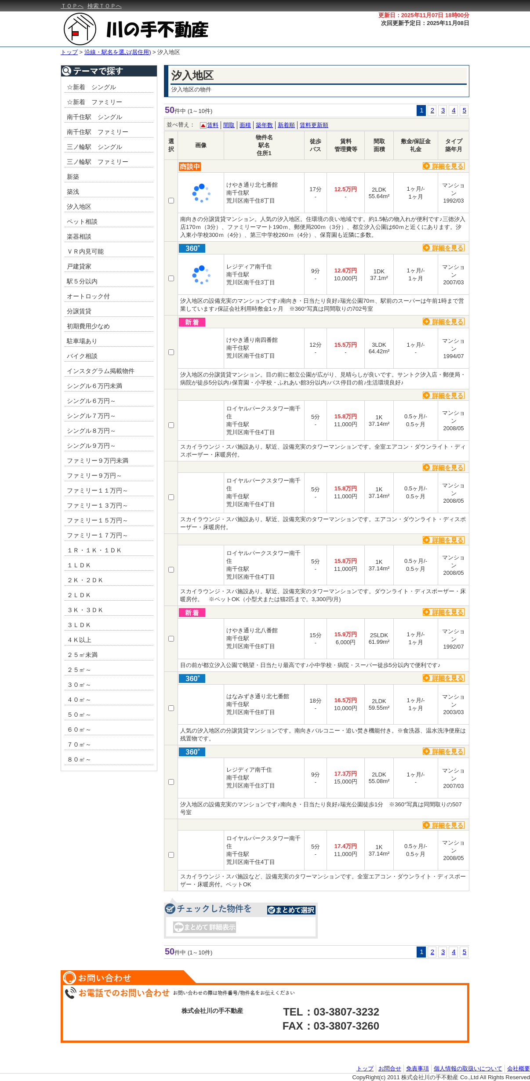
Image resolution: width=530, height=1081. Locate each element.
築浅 (73, 191)
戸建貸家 (79, 266)
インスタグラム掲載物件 (100, 370)
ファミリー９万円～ (94, 475)
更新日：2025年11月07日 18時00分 (423, 15)
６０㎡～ (79, 729)
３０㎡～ (79, 684)
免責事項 (417, 1068)
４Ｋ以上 (79, 639)
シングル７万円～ (91, 415)
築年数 (264, 125)
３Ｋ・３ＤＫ (85, 609)
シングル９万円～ (91, 445)
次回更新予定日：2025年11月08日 (425, 23)
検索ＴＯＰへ (104, 6)
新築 (73, 176)
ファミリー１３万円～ (97, 505)
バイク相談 (82, 355)
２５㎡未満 (82, 654)
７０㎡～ (79, 744)
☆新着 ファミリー (94, 101)
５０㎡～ (79, 714)
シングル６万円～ (91, 400)
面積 (245, 125)
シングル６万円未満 (94, 385)
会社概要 (518, 1068)
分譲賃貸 (79, 311)
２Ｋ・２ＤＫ (85, 580)
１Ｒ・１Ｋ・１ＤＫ (94, 550)
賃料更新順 (314, 125)
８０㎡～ (79, 759)
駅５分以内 (82, 281)
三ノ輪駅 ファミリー (97, 161)
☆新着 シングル (91, 87)
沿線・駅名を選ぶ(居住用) (117, 52)
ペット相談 (82, 221)
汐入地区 (168, 52)
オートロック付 (88, 296)
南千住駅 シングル (94, 116)
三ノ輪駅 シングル (94, 146)
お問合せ (389, 1068)
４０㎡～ (79, 699)
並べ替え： (181, 124)
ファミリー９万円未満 (97, 460)
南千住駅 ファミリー (97, 131)
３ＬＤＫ (79, 624)
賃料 (212, 125)
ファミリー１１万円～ (97, 490)
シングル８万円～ (91, 430)
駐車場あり (82, 341)
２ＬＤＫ (79, 595)
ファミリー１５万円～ (97, 520)
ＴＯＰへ (72, 6)
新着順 (286, 125)
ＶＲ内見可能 (85, 251)
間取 (229, 125)
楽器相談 (79, 236)
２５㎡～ (79, 669)
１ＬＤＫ (79, 565)
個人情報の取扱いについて (468, 1068)
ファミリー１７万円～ (97, 535)
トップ (69, 52)
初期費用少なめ (88, 326)
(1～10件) (200, 111)
